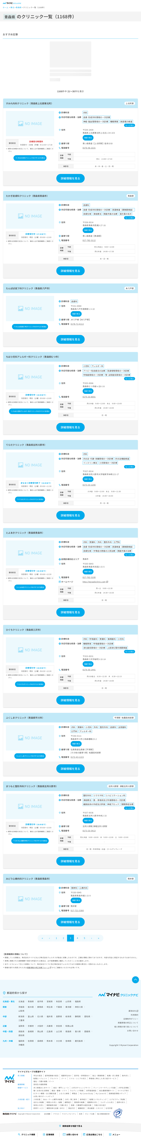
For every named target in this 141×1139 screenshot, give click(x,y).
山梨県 (21, 1010)
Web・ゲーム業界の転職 (52, 1099)
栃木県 (31, 1007)
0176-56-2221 (89, 147)
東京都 (68, 1007)
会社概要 (47, 1114)
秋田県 (59, 1001)
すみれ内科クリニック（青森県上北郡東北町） (29, 103)
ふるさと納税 (64, 1093)
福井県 (50, 1016)
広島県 (50, 1031)
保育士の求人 (38, 1105)
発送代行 (71, 1108)
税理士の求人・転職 (54, 1102)
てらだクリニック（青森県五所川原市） (26, 444)
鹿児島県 (79, 1041)
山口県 (59, 1031)
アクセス (56, 1114)
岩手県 (40, 1001)
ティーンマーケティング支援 (104, 1087)
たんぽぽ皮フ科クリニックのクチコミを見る (30, 326)
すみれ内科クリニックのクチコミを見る (30, 158)
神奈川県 (79, 1007)
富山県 (31, 1016)
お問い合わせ (132, 1030)
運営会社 (133, 1011)
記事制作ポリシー (131, 1018)
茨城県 (21, 1007)
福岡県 (21, 1041)
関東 (5, 1007)
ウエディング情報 (76, 1090)
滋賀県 (21, 1026)
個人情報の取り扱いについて (126, 1026)
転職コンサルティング (98, 1099)
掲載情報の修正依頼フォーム (39, 967)
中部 (5, 1016)
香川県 (78, 1031)
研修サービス (38, 1108)
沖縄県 (21, 1044)
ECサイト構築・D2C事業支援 (44, 1093)
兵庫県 (50, 1026)
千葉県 (59, 1007)
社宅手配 (109, 1108)
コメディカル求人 (107, 1102)
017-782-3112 (89, 240)
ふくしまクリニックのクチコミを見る (30, 756)
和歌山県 (69, 1026)
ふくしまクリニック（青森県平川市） (25, 717)
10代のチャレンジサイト (81, 1087)
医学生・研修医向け (82, 1075)
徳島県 (68, 1031)
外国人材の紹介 (100, 1105)
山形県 (68, 1001)
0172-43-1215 (77, 757)
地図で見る (88, 138)
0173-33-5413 (89, 830)
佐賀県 (31, 1041)
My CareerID (101, 1093)
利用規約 (134, 1014)
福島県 (78, 1001)
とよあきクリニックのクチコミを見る (30, 587)
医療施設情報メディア (117, 1093)
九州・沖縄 (8, 1041)
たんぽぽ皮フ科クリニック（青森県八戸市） (28, 288)
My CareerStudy (86, 1093)
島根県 (31, 1031)
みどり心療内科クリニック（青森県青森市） (28, 878)
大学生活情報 (123, 1087)
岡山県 (40, 1031)
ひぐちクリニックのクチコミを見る (30, 684)
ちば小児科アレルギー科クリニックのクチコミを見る (30, 411)
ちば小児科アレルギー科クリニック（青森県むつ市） (33, 356)
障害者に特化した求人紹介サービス (102, 1078)
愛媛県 (87, 1031)
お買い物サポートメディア (43, 1096)
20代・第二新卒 (71, 1099)
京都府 (31, 1026)
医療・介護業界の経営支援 (81, 1105)
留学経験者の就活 (52, 1075)
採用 (80, 1114)
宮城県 (50, 1001)
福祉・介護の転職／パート (43, 1081)
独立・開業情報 (98, 1075)
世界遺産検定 (91, 1090)
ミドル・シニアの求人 (77, 1078)
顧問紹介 (68, 1102)
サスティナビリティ (69, 1114)
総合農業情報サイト (107, 1090)
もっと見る (129, 125)
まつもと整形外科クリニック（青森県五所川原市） (32, 786)
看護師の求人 (92, 1102)
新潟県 (21, 1016)
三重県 (21, 1020)
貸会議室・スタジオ (95, 1108)
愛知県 (87, 1016)
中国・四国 (8, 1031)
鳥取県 (21, 1031)
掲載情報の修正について (128, 1022)
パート (63, 1078)
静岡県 (78, 1016)
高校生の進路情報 (40, 1084)
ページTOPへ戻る (135, 979)
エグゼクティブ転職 (117, 1099)
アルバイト (54, 1078)
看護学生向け (66, 1075)
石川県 (40, 1016)
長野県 (59, 1016)
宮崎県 (68, 1041)
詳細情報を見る (70, 178)
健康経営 (81, 1108)
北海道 (6, 1001)
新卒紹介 (83, 1099)
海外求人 (125, 1075)
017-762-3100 (89, 577)
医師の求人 (121, 1102)
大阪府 (40, 1026)
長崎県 (40, 1041)
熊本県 (50, 1041)
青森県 (31, 1001)
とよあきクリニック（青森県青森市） (25, 532)
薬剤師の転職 (79, 1102)
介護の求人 (63, 1105)
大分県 (59, 1041)
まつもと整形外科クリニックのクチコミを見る (30, 841)
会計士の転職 (38, 1102)
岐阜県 (68, 1016)
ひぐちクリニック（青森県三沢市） (24, 629)
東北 (13, 1001)
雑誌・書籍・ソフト (59, 1090)
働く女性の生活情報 (41, 1090)
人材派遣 (36, 1099)
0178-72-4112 (77, 324)
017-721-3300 (77, 910)
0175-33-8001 (89, 396)
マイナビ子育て (123, 1090)
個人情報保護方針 (103, 1114)
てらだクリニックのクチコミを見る (30, 499)
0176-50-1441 (89, 669)
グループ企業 (89, 1114)
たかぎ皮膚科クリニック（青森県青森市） (27, 195)
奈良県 (59, 1026)
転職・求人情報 (113, 1075)
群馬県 (40, 1007)
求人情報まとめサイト (42, 1087)
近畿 (5, 1026)
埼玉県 (50, 1007)
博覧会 (74, 1093)
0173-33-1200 (89, 484)
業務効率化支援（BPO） (56, 1108)
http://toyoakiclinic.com (95, 581)
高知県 (21, 1035)
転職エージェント (40, 1078)
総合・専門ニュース (61, 1087)
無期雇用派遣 (52, 1105)
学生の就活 (37, 1075)
